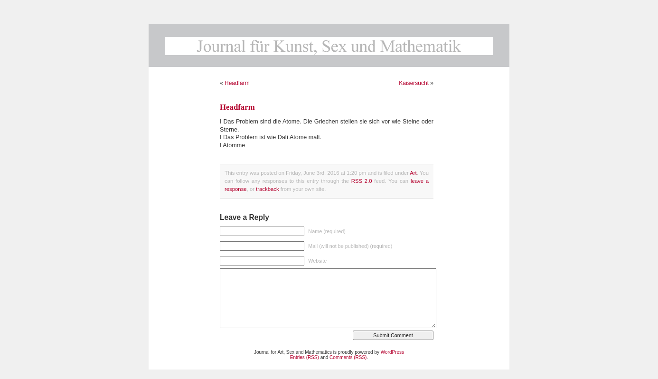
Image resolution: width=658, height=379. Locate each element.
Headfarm (237, 83)
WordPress (392, 352)
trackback (267, 189)
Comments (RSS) (348, 357)
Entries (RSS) (304, 357)
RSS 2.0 (361, 181)
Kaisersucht (414, 83)
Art (413, 173)
